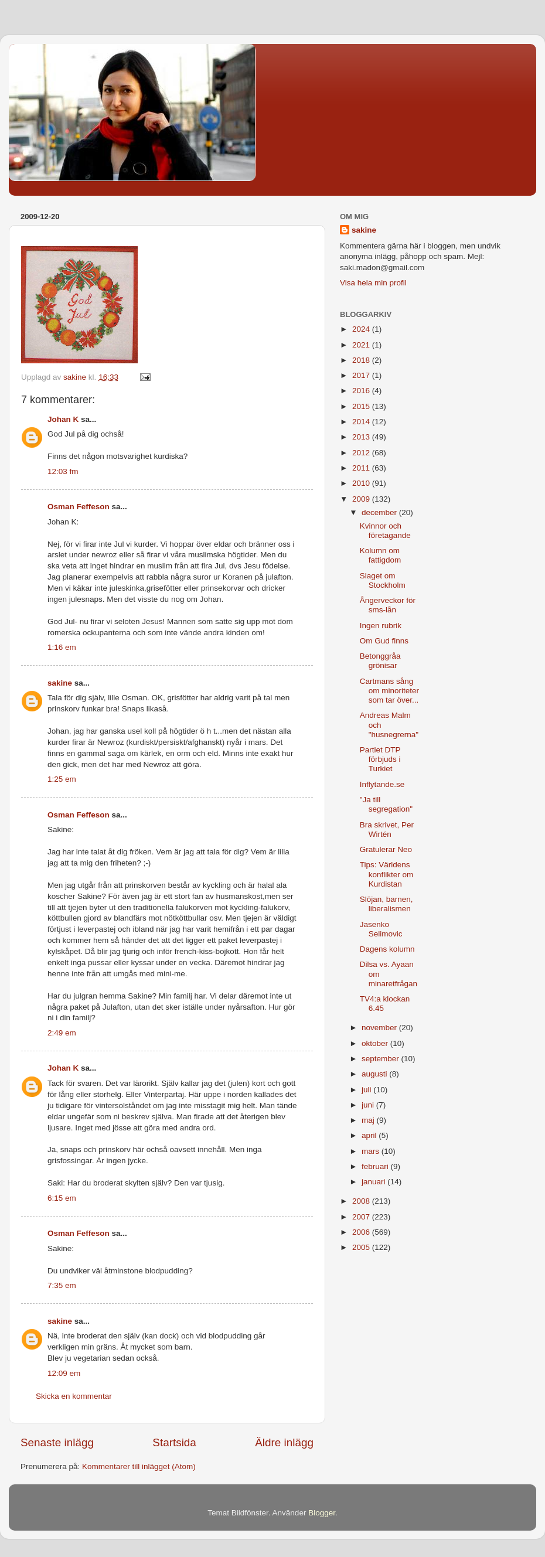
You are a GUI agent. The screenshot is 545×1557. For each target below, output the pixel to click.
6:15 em (61, 1198)
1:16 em (61, 647)
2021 (362, 344)
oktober (376, 1043)
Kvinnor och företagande (385, 531)
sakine (59, 683)
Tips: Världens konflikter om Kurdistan (387, 874)
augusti (375, 1073)
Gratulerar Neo (386, 849)
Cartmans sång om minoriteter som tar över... (389, 690)
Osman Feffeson (78, 506)
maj (369, 1120)
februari (376, 1166)
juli (367, 1089)
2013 (362, 436)
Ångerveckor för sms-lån (387, 605)
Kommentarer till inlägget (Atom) (139, 1466)
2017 (362, 375)
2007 (362, 1216)
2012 (362, 452)
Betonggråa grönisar (380, 661)
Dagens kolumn (387, 949)
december (380, 512)
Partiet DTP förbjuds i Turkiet (380, 759)
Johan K (63, 419)
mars (372, 1151)
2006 (362, 1232)
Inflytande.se (382, 784)
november (380, 1027)
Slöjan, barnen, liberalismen (386, 904)
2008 (362, 1201)
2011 (362, 468)
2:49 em (61, 1032)
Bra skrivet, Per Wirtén (387, 829)
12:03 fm (63, 471)
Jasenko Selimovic (381, 929)
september (381, 1058)
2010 (362, 483)
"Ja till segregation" (386, 804)
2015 (362, 406)
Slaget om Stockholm (383, 580)
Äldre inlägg (284, 1442)
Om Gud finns (384, 640)
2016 (362, 390)
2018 (362, 360)
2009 (362, 499)
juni (369, 1105)
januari (374, 1181)
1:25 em (61, 779)
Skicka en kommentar (74, 1396)
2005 (362, 1247)
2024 (362, 329)
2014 (362, 421)
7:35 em (61, 1285)
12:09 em (63, 1373)
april (370, 1135)
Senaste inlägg (57, 1442)
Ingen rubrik (380, 625)
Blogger (321, 1512)
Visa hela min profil (373, 282)
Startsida (174, 1442)
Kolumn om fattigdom (380, 555)
